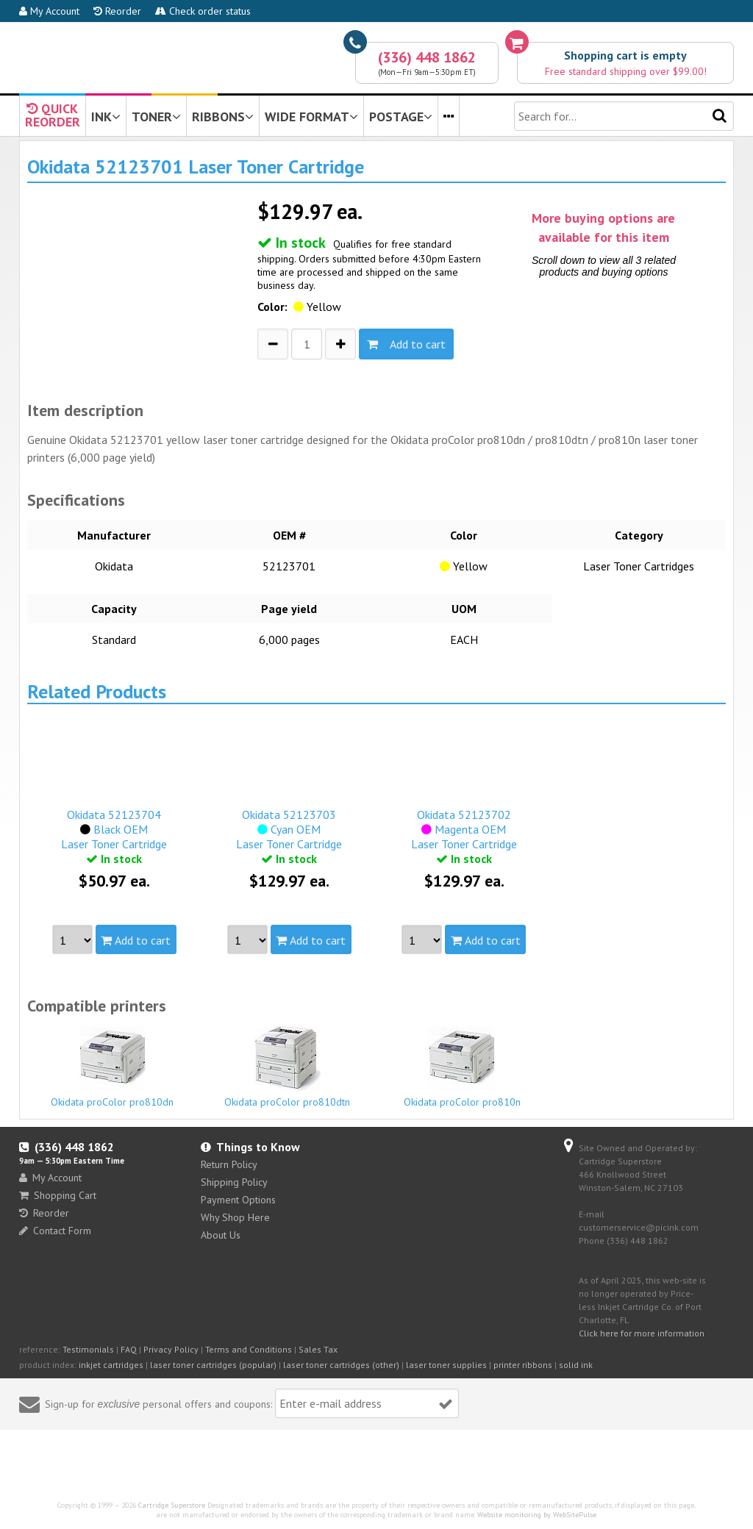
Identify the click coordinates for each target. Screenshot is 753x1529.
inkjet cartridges (111, 1364)
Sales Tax (318, 1349)
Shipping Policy (234, 1182)
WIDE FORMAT (311, 116)
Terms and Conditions (248, 1349)
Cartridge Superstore (171, 1505)
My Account (49, 11)
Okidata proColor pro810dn (113, 1067)
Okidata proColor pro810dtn (287, 1067)
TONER (156, 116)
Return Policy (229, 1164)
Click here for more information (641, 1333)
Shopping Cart (57, 1195)
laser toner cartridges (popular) (213, 1364)
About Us (220, 1235)
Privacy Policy (171, 1349)
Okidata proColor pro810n (462, 1067)
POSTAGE (400, 116)
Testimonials (88, 1349)
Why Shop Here (235, 1217)
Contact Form (55, 1230)
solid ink (576, 1364)
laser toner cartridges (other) (341, 1364)
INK (106, 116)
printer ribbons (522, 1364)
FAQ (129, 1349)
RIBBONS (223, 116)
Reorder (117, 11)
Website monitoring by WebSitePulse (536, 1514)
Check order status (203, 11)
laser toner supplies (446, 1364)
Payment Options (238, 1199)
